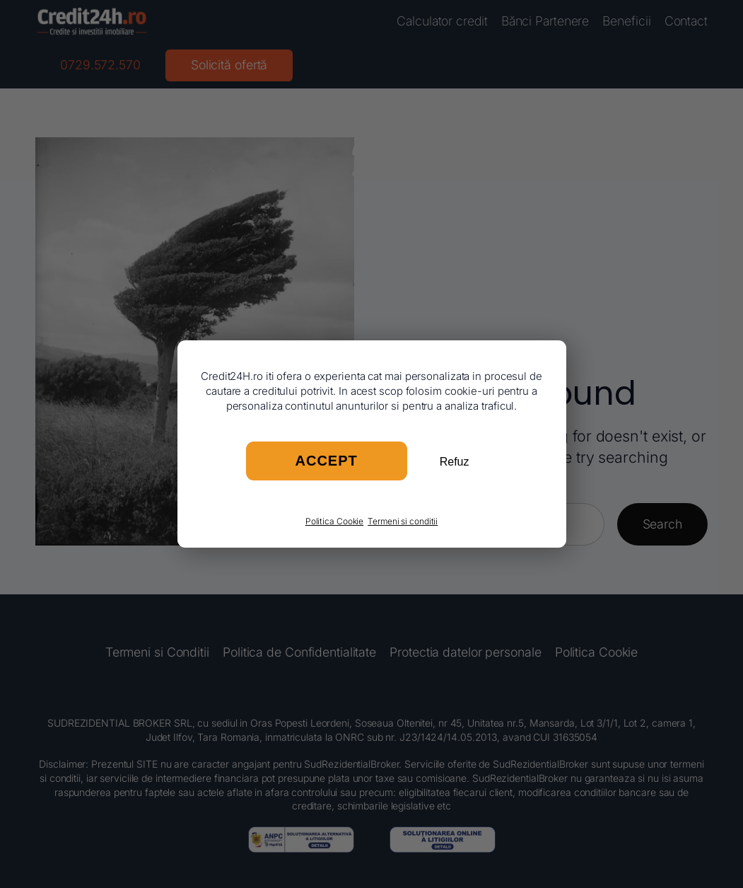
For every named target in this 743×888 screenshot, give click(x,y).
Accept (327, 460)
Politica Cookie (334, 521)
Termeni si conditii (403, 521)
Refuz (454, 462)
